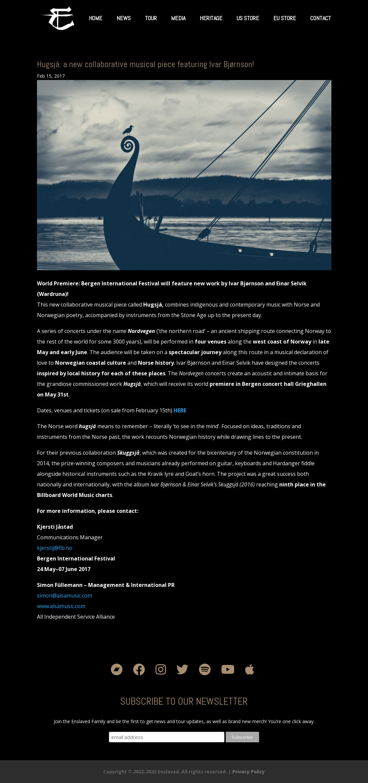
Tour (151, 18)
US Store (248, 18)
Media (178, 18)
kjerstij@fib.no (54, 548)
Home (95, 18)
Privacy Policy (248, 771)
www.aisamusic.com (61, 606)
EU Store (284, 18)
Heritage (211, 18)
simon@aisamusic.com (64, 595)
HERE (180, 410)
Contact (320, 18)
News (124, 18)
